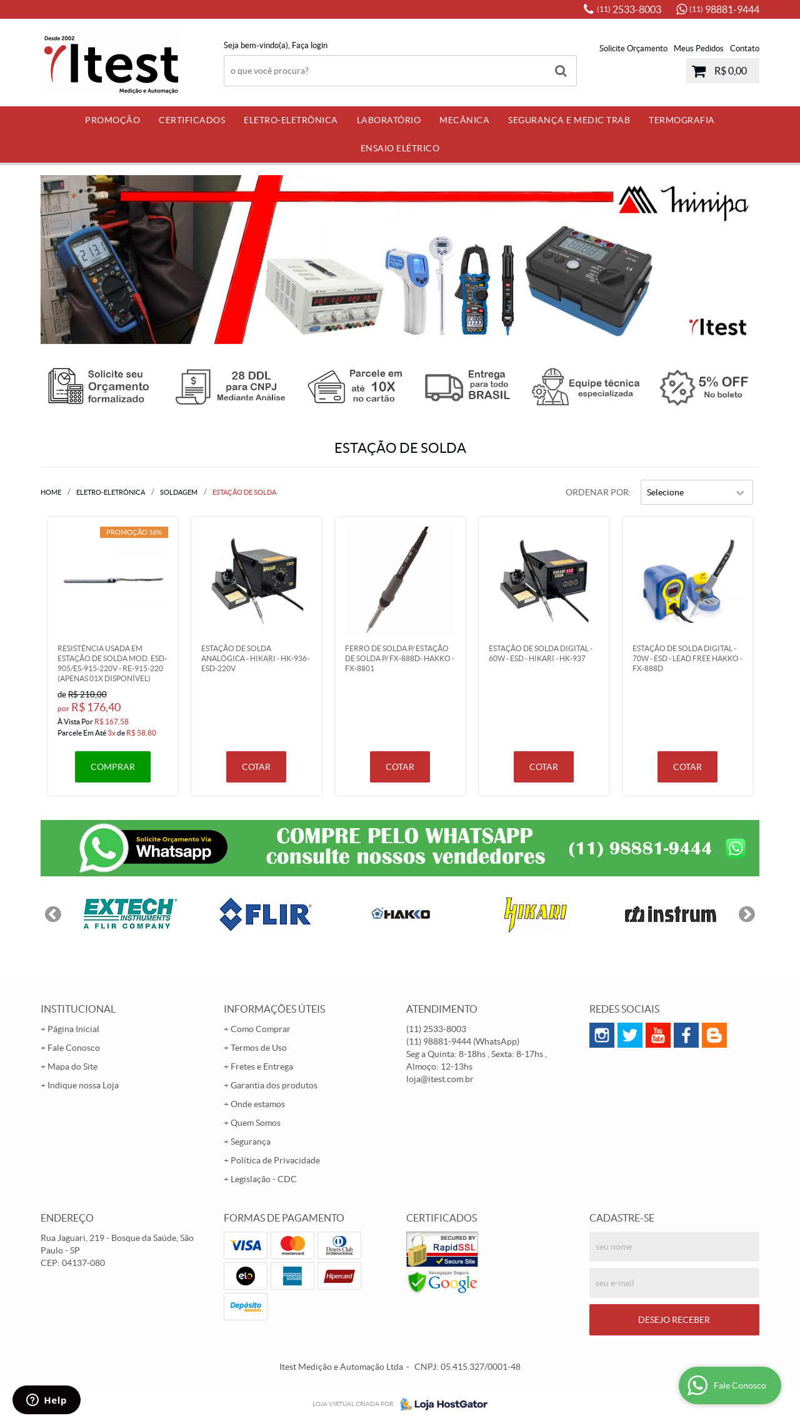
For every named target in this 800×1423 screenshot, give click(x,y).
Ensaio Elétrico (400, 148)
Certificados (192, 120)
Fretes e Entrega (262, 1066)
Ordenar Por (597, 492)
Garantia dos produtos (274, 1085)
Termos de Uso (259, 1048)
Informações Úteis (274, 1009)
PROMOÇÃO (112, 120)
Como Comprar (261, 1029)
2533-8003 (629, 9)
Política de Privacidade (275, 1160)
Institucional (78, 1009)
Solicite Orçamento (633, 48)
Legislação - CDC (264, 1179)
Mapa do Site (73, 1066)
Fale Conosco (74, 1048)
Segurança (251, 1142)
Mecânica (464, 120)
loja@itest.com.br (440, 1079)
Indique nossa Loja (83, 1085)
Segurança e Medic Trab (569, 120)
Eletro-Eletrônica (291, 120)
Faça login (310, 45)
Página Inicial (73, 1029)
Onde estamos (258, 1104)
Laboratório (389, 120)
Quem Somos (256, 1123)
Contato (744, 48)
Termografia (682, 120)
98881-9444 (724, 9)
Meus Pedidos (699, 48)
